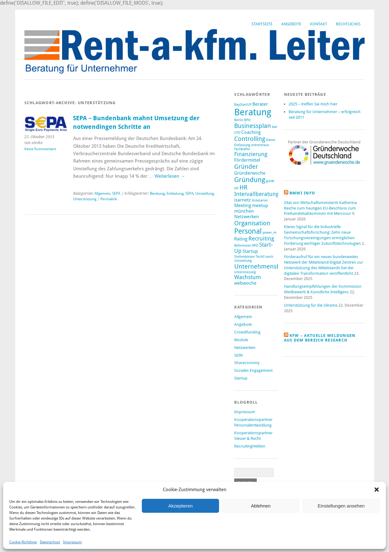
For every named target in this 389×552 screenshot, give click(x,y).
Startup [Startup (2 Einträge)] (250, 251)
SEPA (116, 193)
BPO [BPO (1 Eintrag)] (247, 120)
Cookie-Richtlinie (23, 542)
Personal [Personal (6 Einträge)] (248, 231)
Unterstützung (84, 199)
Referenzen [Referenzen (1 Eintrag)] (242, 246)
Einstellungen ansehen (341, 505)
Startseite (262, 24)
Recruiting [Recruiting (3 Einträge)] (261, 239)
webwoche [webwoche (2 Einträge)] (245, 283)
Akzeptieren (180, 505)
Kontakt (318, 24)
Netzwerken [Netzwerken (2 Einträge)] (246, 216)
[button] (377, 489)
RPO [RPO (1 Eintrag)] (255, 246)
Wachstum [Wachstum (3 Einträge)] (247, 277)
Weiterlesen (169, 176)
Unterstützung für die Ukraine (310, 305)
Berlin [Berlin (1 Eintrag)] (238, 120)
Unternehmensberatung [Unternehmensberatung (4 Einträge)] (268, 266)
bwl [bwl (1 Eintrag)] (274, 127)
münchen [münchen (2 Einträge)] (244, 211)
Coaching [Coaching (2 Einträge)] (251, 132)
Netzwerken (245, 347)
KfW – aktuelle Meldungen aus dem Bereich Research (320, 337)
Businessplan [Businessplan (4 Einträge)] (252, 126)
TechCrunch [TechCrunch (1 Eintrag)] (264, 257)
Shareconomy (247, 362)
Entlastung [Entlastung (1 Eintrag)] (242, 145)
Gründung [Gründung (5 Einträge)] (249, 180)
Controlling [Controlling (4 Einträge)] (249, 138)
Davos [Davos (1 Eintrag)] (270, 140)
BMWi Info (302, 193)
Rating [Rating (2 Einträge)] (240, 239)
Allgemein (102, 193)
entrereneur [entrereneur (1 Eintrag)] (260, 145)
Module (241, 340)
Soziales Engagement (253, 370)
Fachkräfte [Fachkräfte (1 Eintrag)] (242, 149)
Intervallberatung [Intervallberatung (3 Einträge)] (256, 194)
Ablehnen (260, 505)
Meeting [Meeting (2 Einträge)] (242, 205)
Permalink (108, 199)
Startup (240, 378)
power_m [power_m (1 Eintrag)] (270, 233)
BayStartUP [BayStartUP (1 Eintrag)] (243, 105)
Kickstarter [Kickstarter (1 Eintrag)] (260, 200)
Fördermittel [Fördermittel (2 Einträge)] (247, 160)
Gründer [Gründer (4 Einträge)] (246, 166)
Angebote (291, 24)
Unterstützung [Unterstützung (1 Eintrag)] (245, 272)
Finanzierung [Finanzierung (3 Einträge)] (250, 154)
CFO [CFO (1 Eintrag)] (237, 133)
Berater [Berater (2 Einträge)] (260, 104)
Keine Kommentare (40, 149)
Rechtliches (348, 24)
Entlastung (175, 193)
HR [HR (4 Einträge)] (243, 187)
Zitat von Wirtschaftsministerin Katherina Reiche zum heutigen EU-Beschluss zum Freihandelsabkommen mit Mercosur (320, 208)
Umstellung (204, 193)
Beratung (157, 193)
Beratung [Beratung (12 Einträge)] (252, 112)
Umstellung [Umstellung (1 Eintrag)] (243, 261)
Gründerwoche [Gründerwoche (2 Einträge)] (249, 173)
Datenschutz (50, 542)
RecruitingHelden (249, 446)
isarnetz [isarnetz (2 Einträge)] (242, 200)
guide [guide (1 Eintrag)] (270, 181)
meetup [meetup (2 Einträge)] (260, 205)
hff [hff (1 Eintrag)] (236, 188)
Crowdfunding (247, 332)
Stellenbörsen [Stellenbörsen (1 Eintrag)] (244, 257)
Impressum (72, 542)
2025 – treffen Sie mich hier (313, 104)
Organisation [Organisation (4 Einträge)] (252, 223)
